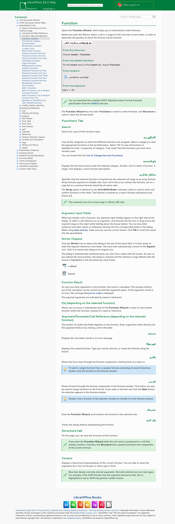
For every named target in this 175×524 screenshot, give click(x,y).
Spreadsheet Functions (31, 83)
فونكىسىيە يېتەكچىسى (30, 38)
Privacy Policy (43, 510)
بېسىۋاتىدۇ (25, 116)
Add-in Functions (29, 88)
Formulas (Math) (26, 158)
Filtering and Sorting (30, 113)
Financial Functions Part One (34, 53)
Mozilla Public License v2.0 (85, 513)
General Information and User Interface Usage (32, 29)
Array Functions (28, 43)
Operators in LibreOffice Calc (34, 100)
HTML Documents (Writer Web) (32, 23)
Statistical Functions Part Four (34, 78)
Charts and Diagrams (27, 161)
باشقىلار (25, 147)
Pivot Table (26, 121)
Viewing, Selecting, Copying (33, 137)
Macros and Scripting (28, 163)
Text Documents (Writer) (29, 20)
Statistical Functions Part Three (35, 75)
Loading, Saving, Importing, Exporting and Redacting (31, 106)
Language (48, 8)
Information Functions (31, 61)
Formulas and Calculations (32, 139)
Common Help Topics (28, 169)
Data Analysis (27, 126)
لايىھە (24, 129)
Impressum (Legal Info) (26, 510)
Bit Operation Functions (32, 46)
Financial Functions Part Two (34, 56)
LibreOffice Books (88, 497)
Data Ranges (27, 118)
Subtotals (26, 131)
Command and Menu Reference (34, 33)
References (26, 134)
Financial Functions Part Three (34, 58)
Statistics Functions (30, 68)
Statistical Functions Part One (34, 70)
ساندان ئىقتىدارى (28, 48)
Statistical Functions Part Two (34, 73)
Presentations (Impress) (29, 150)
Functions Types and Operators (34, 36)
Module (31, 8)
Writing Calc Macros (30, 145)
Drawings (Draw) (26, 153)
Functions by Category (31, 41)
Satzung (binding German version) (103, 510)
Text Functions (28, 85)
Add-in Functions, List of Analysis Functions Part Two (36, 96)
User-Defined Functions (32, 103)
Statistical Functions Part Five (34, 80)
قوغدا (24, 142)
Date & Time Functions (31, 51)
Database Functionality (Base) (31, 155)
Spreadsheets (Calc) (27, 25)
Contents (20, 17)
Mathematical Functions (32, 65)
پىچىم (24, 110)
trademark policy (74, 518)
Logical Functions (29, 63)
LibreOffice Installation (28, 166)
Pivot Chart (26, 123)
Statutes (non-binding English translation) (69, 510)
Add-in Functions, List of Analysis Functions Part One (36, 91)
